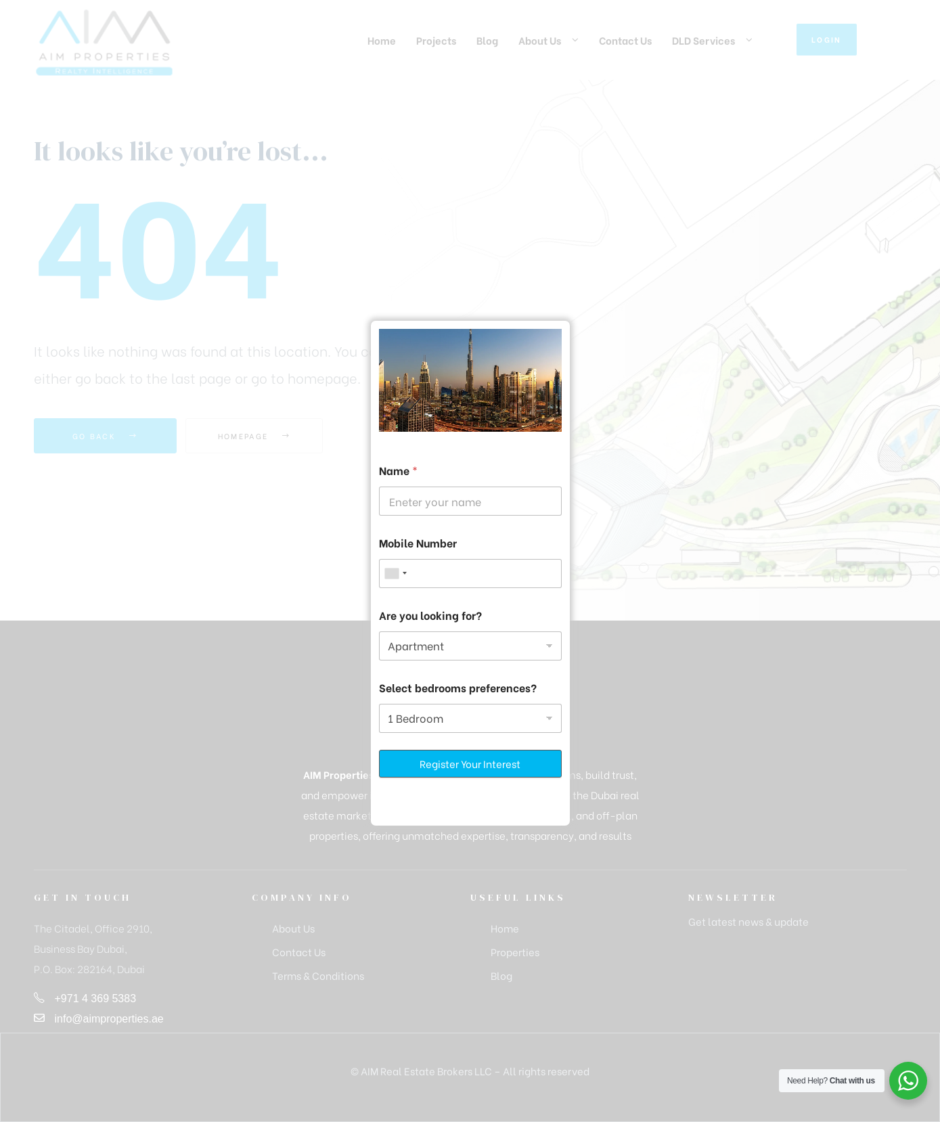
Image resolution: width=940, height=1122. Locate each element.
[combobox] (395, 573)
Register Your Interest (470, 763)
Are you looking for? (430, 614)
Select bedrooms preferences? (458, 687)
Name (398, 470)
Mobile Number (418, 542)
